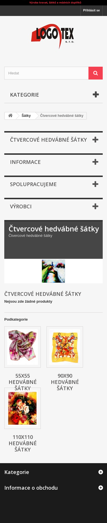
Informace (25, 161)
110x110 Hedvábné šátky (23, 443)
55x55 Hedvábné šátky (23, 382)
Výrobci (21, 206)
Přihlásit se (91, 10)
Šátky (26, 116)
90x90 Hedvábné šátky (65, 382)
